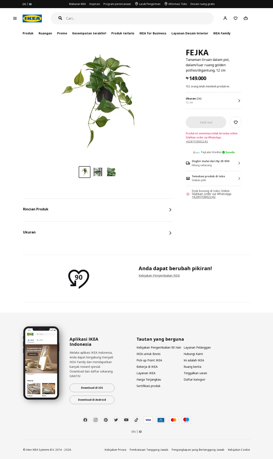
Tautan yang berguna (160, 339)
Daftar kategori (194, 379)
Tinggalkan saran (195, 373)
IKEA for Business (152, 33)
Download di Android (92, 400)
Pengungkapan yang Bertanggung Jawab (198, 449)
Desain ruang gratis (202, 4)
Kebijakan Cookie (239, 449)
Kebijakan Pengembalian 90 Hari (158, 347)
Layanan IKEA (145, 373)
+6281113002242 (197, 141)
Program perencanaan (117, 4)
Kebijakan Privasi (115, 449)
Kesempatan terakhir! (89, 33)
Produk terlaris (122, 33)
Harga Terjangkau (148, 379)
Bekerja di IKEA (147, 367)
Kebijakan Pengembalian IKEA (159, 275)
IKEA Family (222, 33)
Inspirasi (94, 4)
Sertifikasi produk (148, 386)
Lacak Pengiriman (149, 4)
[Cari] (140, 18)
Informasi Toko (177, 4)
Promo (62, 33)
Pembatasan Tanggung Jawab (149, 449)
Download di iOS (92, 388)
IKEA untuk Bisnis (148, 354)
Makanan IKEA (77, 4)
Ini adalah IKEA (194, 360)
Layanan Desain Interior (189, 33)
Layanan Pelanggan (197, 347)
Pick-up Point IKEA (149, 360)
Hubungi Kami (193, 354)
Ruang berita (192, 367)
